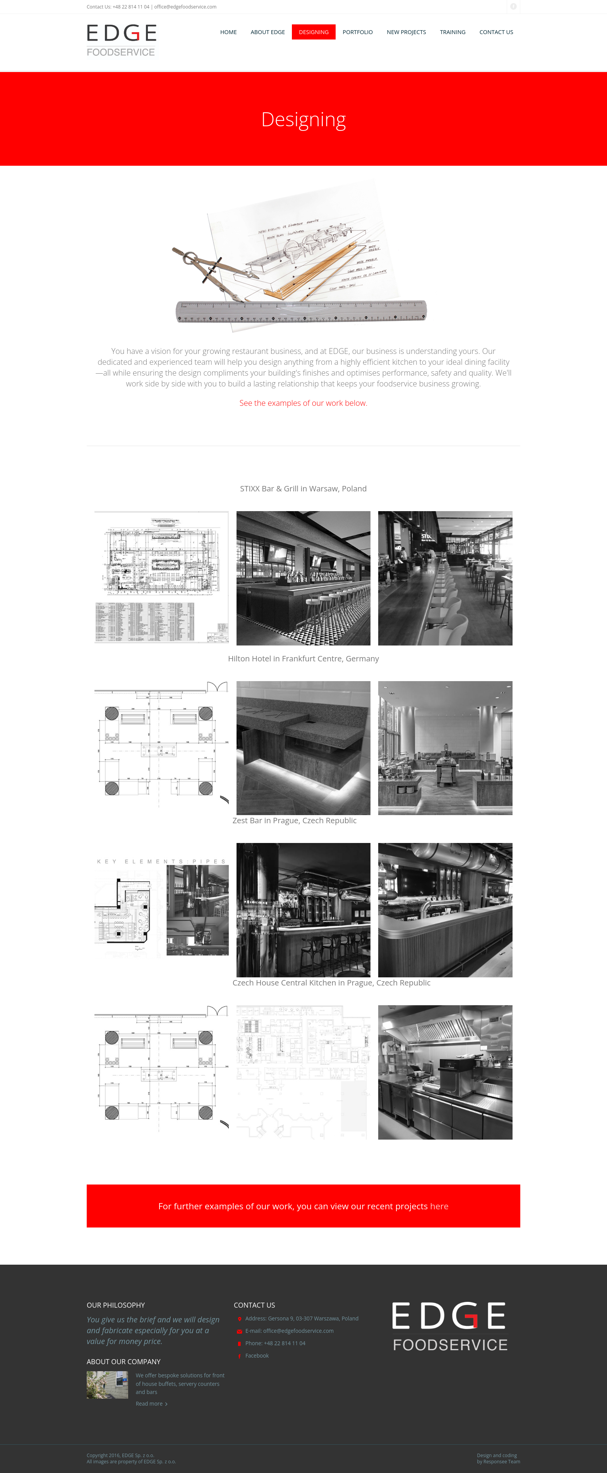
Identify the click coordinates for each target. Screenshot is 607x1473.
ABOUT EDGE (268, 32)
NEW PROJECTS (406, 32)
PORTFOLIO (358, 32)
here (439, 1206)
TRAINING (453, 32)
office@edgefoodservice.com (185, 6)
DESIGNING (314, 32)
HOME (228, 32)
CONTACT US (496, 32)
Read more (149, 1403)
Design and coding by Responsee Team (498, 1458)
